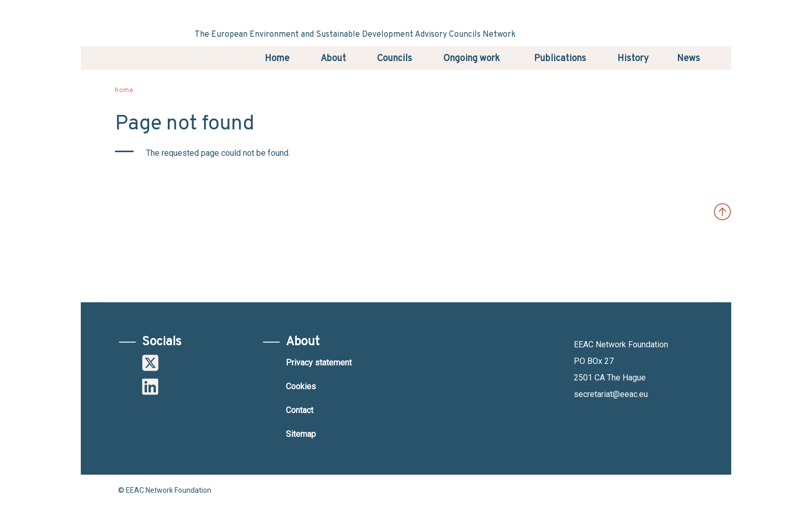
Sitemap (301, 434)
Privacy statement (319, 363)
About (333, 59)
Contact (299, 410)
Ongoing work (471, 59)
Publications (560, 59)
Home (277, 59)
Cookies (301, 386)
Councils (394, 59)
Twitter (150, 363)
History (633, 59)
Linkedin (150, 386)
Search (718, 57)
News (688, 59)
